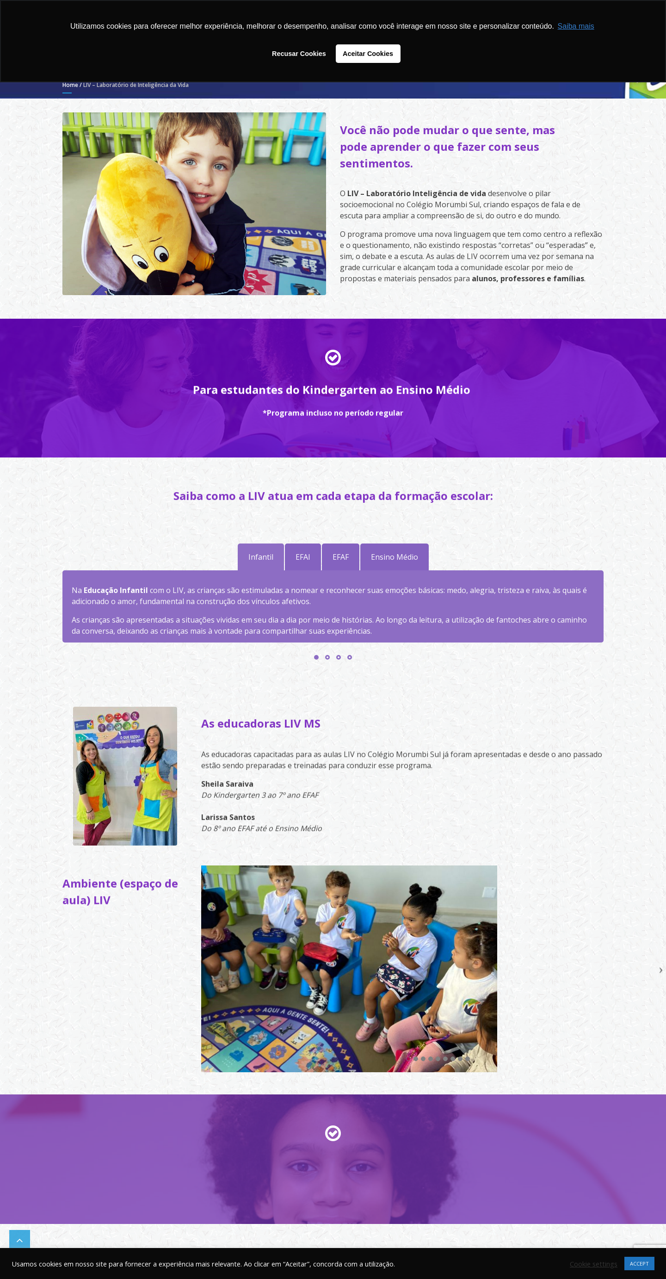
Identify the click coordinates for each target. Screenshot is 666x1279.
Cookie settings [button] (593, 1264)
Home (70, 85)
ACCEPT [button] (639, 1263)
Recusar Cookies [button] (299, 53)
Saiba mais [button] (576, 26)
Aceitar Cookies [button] (368, 53)
